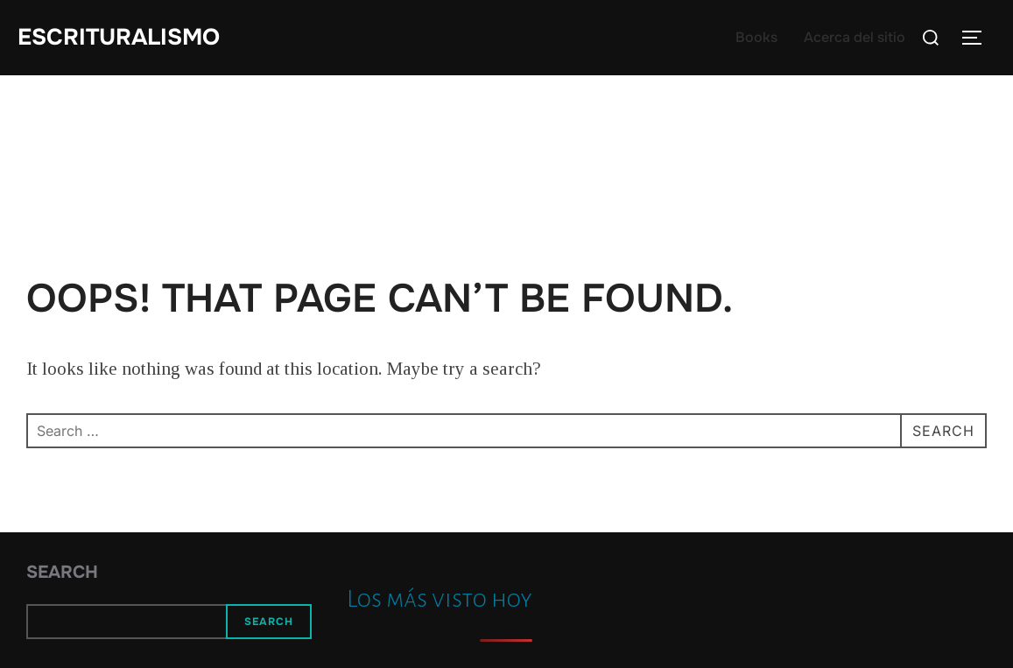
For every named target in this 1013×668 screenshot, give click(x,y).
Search (62, 572)
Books (756, 37)
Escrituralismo (119, 37)
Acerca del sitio (854, 37)
